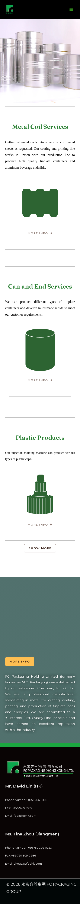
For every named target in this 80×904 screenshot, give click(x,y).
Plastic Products (40, 437)
